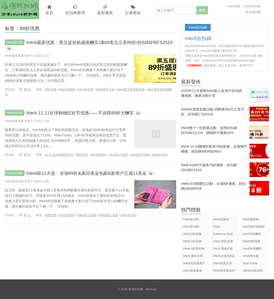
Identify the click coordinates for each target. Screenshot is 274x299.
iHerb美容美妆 (192, 270)
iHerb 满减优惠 (223, 248)
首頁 (49, 10)
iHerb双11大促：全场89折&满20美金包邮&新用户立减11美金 (99, 174)
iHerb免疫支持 (222, 263)
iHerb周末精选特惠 (224, 271)
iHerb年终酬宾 (252, 248)
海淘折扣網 (19, 9)
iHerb (216, 226)
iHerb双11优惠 (118, 156)
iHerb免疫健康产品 (194, 264)
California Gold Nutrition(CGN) (222, 234)
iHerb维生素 (251, 256)
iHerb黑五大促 (105, 90)
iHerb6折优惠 (251, 241)
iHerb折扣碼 (253, 6)
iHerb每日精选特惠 (254, 227)
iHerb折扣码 (85, 90)
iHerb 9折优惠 (192, 234)
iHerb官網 (233, 6)
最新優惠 (105, 10)
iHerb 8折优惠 (192, 241)
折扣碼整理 (75, 10)
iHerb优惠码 (67, 90)
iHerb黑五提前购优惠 (131, 90)
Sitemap (150, 289)
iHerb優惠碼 (251, 219)
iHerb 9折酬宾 (252, 234)
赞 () (25, 90)
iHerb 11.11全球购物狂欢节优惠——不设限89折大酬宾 (91, 114)
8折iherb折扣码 (253, 270)
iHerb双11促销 (139, 156)
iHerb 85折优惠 (223, 241)
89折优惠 (51, 90)
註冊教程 (133, 10)
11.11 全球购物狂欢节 (59, 156)
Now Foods (250, 263)
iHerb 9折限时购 (194, 248)
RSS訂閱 (253, 12)
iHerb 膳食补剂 (193, 256)
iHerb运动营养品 (224, 256)
